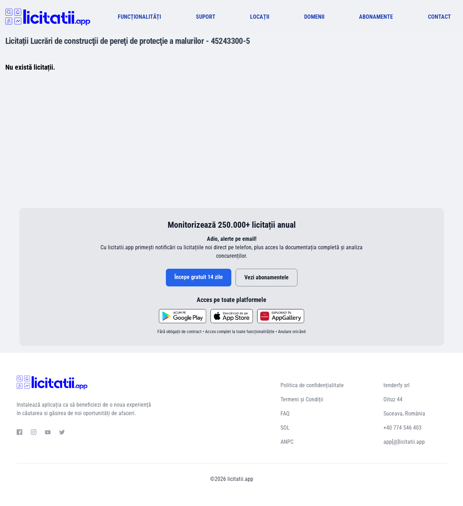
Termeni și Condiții (301, 399)
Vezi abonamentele (266, 277)
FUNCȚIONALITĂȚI (139, 16)
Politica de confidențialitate (312, 385)
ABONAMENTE (376, 16)
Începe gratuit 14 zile (198, 277)
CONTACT (439, 16)
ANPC (287, 441)
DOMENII (314, 16)
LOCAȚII (259, 16)
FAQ (285, 413)
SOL (285, 427)
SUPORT (205, 16)
